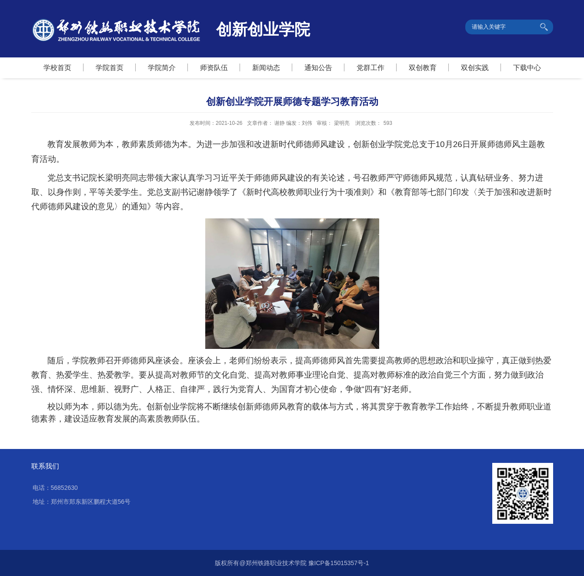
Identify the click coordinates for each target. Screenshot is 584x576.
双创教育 (423, 67)
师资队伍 (214, 67)
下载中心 (527, 67)
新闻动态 (266, 67)
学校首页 (57, 67)
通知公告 (318, 67)
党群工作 (370, 67)
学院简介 (162, 67)
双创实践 (475, 67)
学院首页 (109, 67)
